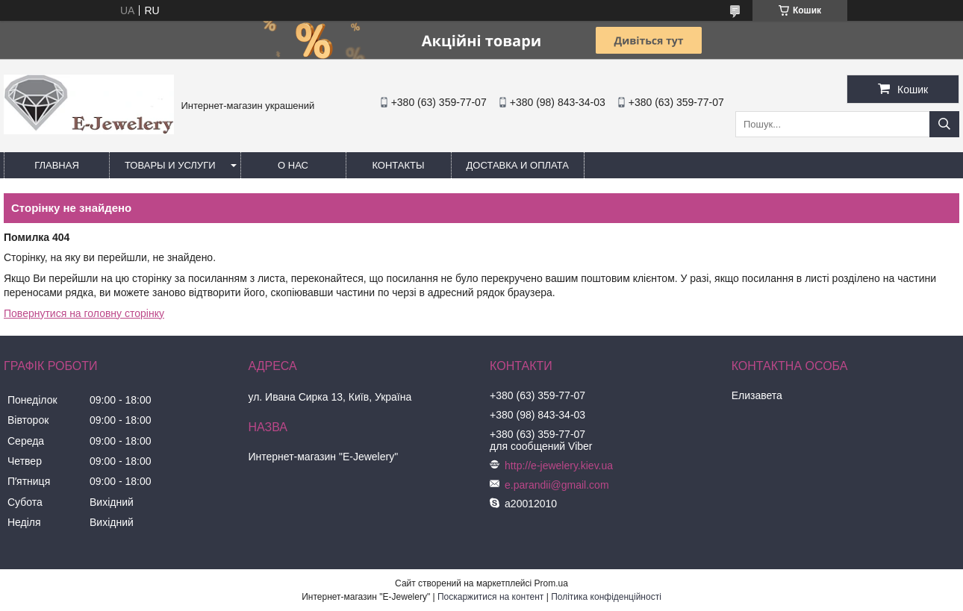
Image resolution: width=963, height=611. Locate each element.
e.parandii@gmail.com (557, 485)
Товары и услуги (170, 165)
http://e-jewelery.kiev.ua (559, 465)
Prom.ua (551, 583)
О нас (293, 165)
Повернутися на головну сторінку (84, 313)
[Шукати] (944, 124)
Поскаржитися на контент (490, 597)
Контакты (398, 165)
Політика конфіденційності (606, 597)
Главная (56, 165)
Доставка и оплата (518, 165)
